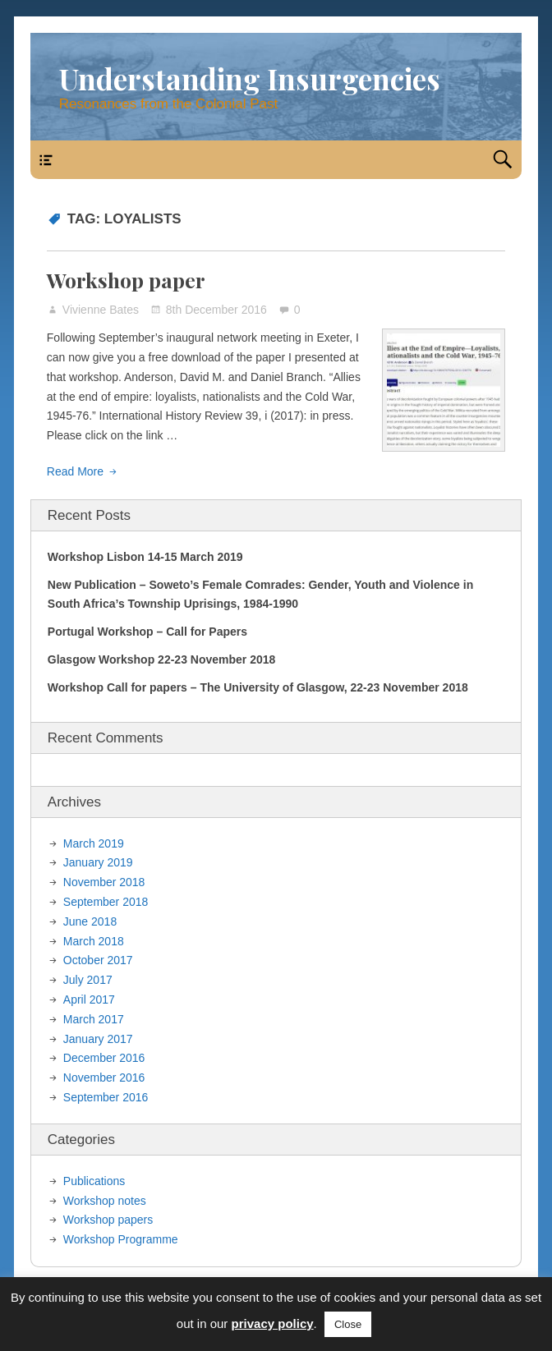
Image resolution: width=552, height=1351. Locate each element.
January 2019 (98, 862)
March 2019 (93, 843)
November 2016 (104, 1077)
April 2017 (89, 999)
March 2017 (93, 1019)
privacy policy (273, 1323)
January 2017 (98, 1038)
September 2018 (106, 901)
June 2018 (90, 921)
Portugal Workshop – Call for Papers (147, 631)
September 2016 (106, 1097)
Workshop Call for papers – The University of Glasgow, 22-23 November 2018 (258, 687)
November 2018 (104, 882)
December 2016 (104, 1057)
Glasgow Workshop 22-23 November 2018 (162, 659)
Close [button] (347, 1324)
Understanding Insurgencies (249, 78)
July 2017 (88, 979)
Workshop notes (104, 1200)
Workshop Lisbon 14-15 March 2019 (145, 556)
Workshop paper (126, 279)
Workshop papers (108, 1219)
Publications (94, 1181)
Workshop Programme (120, 1239)
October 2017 (98, 960)
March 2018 (93, 941)
